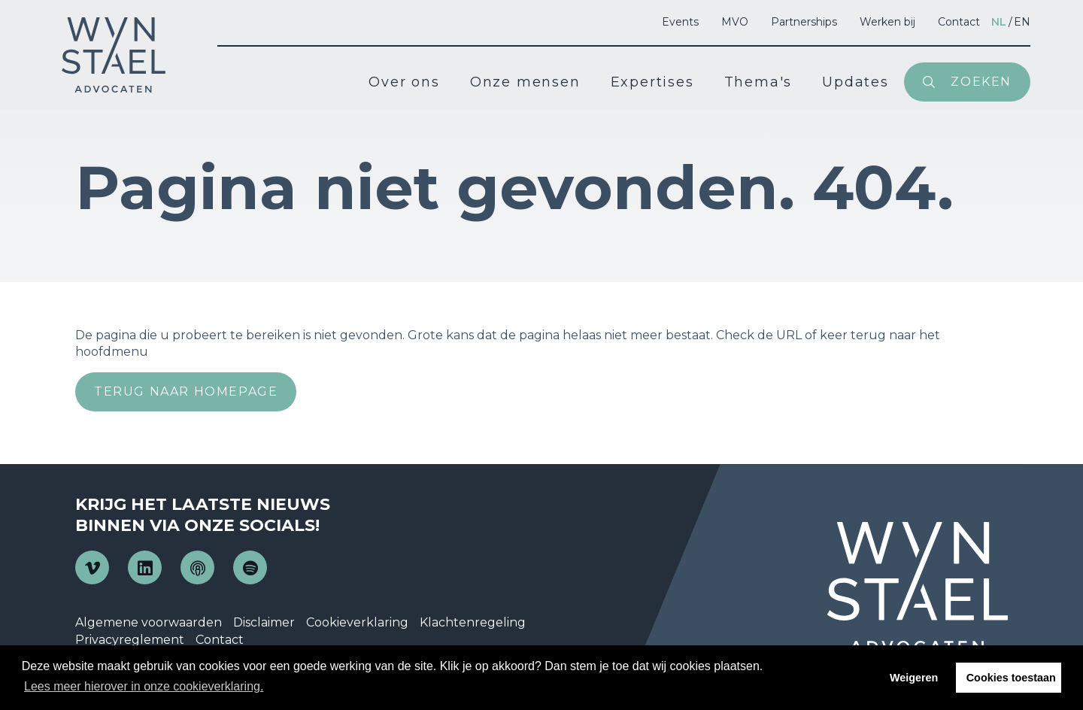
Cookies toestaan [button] (1011, 678)
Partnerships (804, 22)
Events (680, 22)
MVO (734, 22)
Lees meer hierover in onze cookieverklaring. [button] (143, 686)
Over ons (404, 82)
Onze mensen (525, 82)
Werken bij (887, 22)
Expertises (652, 82)
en (1022, 22)
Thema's (758, 82)
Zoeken (981, 81)
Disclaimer (264, 622)
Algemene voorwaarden (148, 622)
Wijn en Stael (114, 55)
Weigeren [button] (914, 678)
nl (998, 22)
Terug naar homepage (186, 391)
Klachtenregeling (473, 622)
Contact (959, 22)
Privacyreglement (129, 640)
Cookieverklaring (357, 622)
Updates (855, 82)
